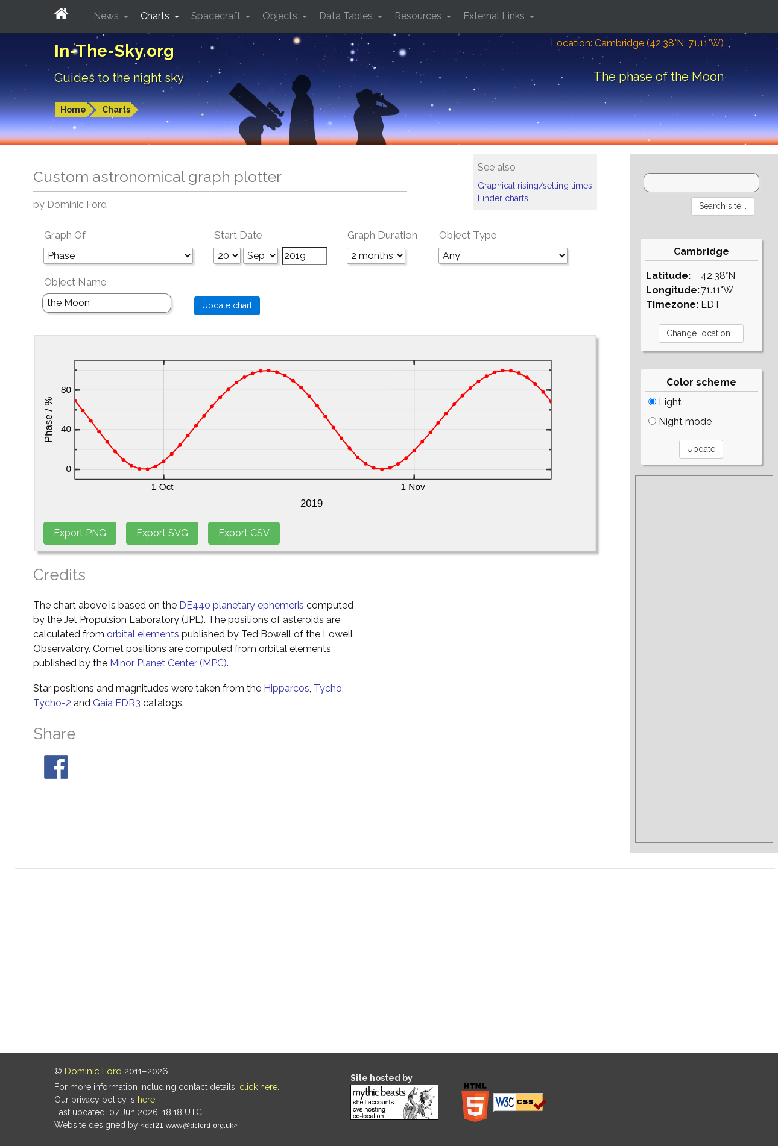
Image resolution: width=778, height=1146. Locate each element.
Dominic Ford (93, 1071)
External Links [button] (495, 16)
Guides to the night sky (119, 77)
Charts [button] (156, 16)
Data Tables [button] (347, 16)
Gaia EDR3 (117, 703)
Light (665, 402)
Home (73, 109)
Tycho (328, 688)
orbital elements (143, 634)
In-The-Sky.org (114, 51)
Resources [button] (419, 16)
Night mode (680, 421)
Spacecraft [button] (217, 16)
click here (258, 1087)
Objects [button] (281, 16)
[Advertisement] (704, 659)
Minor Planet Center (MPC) (168, 663)
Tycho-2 (52, 703)
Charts (116, 109)
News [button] (107, 16)
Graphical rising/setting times (535, 185)
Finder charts (503, 198)
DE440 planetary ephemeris (241, 605)
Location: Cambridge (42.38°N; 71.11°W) (637, 43)
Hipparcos (286, 688)
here (146, 1099)
